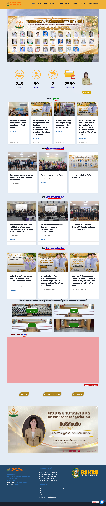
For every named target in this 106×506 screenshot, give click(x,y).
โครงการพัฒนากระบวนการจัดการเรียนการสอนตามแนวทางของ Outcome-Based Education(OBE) (52, 228)
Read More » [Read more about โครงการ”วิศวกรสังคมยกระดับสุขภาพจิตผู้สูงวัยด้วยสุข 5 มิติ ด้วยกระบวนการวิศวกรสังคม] (59, 131)
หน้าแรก (34, 3)
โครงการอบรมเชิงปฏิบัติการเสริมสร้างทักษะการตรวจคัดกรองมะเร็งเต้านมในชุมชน (18, 124)
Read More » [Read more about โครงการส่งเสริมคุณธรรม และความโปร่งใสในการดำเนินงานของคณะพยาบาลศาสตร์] (13, 187)
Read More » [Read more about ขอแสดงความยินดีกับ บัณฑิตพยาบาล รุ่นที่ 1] (75, 185)
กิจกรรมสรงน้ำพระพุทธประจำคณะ (52, 175)
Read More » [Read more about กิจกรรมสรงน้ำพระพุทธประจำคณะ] (44, 182)
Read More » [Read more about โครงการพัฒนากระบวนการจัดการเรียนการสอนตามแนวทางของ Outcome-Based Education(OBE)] (44, 239)
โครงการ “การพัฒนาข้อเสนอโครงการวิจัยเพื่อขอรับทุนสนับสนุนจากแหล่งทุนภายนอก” (83, 227)
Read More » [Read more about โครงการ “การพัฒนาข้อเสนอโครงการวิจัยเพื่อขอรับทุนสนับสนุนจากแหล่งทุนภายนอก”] (75, 237)
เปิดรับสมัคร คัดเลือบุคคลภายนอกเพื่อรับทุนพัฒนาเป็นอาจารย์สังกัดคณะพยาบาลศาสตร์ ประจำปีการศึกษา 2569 (20, 279)
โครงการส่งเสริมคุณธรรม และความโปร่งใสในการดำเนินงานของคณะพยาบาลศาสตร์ (22, 177)
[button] (10, 35)
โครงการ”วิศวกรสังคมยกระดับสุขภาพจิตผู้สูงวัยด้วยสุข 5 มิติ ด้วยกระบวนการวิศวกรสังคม (64, 124)
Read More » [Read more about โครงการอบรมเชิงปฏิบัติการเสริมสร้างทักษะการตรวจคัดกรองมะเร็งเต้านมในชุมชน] (13, 131)
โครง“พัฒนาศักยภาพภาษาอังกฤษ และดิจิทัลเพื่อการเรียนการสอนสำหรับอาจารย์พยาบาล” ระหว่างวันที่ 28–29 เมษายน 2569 (21, 228)
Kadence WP (57, 503)
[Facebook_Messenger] (102, 502)
